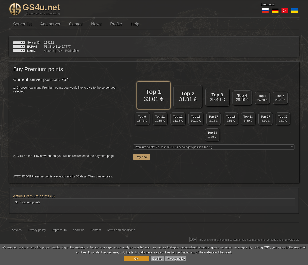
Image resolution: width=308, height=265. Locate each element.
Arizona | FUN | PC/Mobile (61, 50)
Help (135, 24)
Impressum (59, 230)
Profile (116, 24)
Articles (17, 230)
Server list (22, 24)
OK (136, 258)
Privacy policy (176, 258)
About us (78, 230)
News (96, 24)
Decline (157, 258)
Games (76, 24)
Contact (95, 230)
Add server (50, 24)
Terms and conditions (121, 230)
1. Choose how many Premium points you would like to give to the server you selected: (64, 89)
